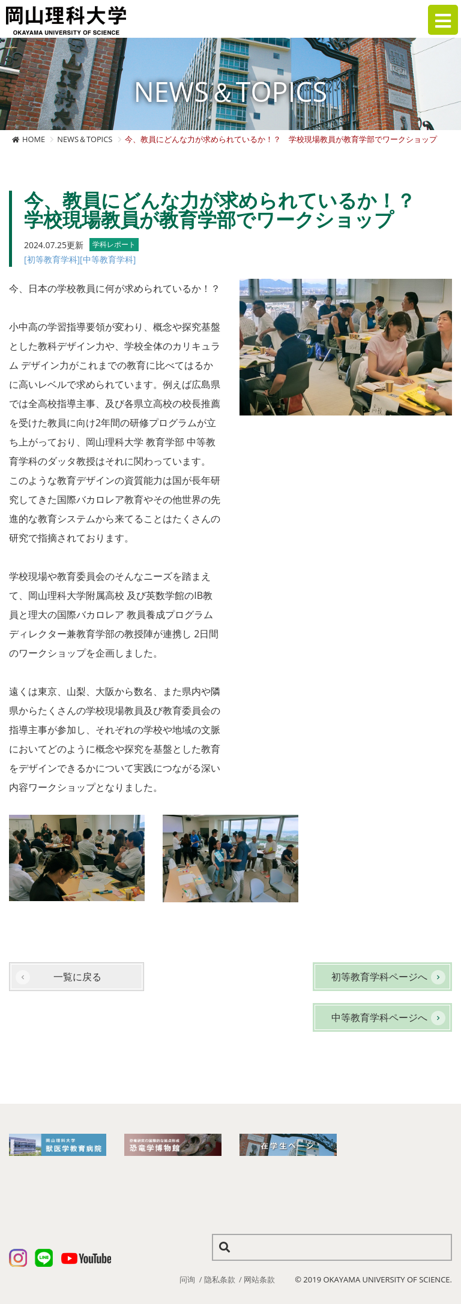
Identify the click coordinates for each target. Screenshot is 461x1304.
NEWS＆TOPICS (84, 139)
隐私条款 (219, 1279)
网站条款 (259, 1279)
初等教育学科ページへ (379, 976)
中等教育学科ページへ (379, 1017)
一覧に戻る (77, 976)
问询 (187, 1279)
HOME (33, 139)
